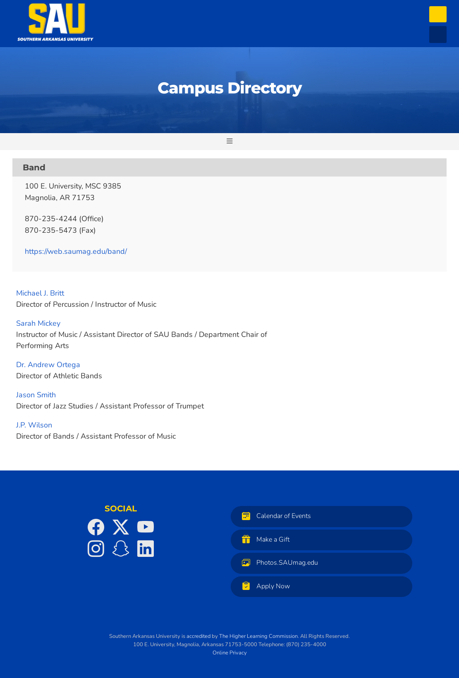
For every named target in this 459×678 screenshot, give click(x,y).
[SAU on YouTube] (145, 527)
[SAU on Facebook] (96, 527)
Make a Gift (263, 539)
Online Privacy (230, 653)
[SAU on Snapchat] (120, 548)
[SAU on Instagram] (96, 548)
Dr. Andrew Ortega (48, 365)
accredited (198, 636)
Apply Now (264, 586)
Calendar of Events (274, 516)
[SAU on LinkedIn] (145, 548)
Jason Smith (36, 395)
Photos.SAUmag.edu (278, 562)
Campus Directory (230, 88)
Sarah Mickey (38, 323)
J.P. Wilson (34, 425)
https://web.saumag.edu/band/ (76, 251)
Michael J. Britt (40, 293)
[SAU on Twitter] (120, 527)
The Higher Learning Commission (258, 636)
